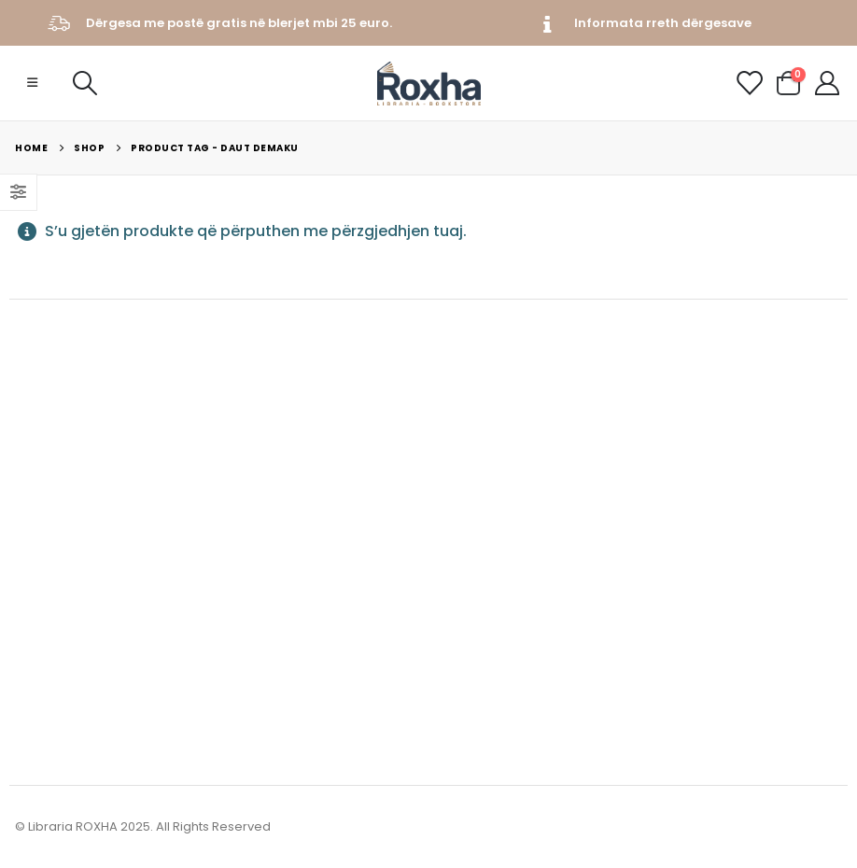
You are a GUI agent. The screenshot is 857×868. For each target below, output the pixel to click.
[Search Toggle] (84, 83)
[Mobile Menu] (32, 83)
